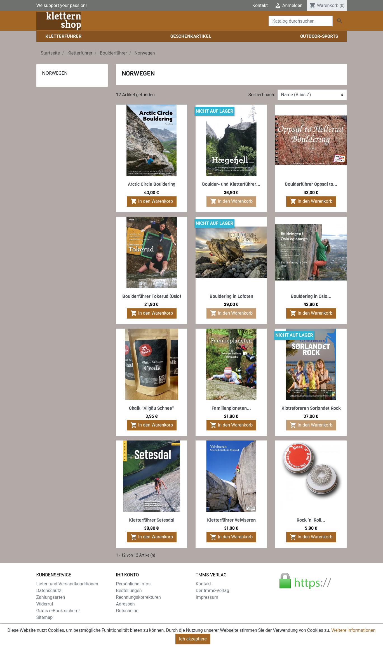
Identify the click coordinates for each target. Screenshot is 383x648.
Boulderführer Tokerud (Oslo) (151, 296)
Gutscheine (127, 610)
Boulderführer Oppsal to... (311, 184)
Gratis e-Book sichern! (58, 610)
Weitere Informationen (353, 631)
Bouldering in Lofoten (231, 296)
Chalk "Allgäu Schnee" (151, 408)
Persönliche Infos (133, 583)
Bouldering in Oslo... (311, 296)
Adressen (125, 604)
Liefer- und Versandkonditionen (67, 583)
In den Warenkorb (151, 201)
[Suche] (301, 21)
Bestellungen (129, 590)
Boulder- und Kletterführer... (231, 184)
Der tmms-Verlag (212, 590)
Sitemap (44, 617)
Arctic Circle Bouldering (151, 184)
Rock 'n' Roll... (311, 520)
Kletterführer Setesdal (151, 520)
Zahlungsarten (50, 597)
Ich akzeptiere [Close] (193, 640)
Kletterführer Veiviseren (231, 520)
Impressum (207, 597)
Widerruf (44, 604)
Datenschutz (48, 590)
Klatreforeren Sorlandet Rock (311, 408)
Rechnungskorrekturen (138, 597)
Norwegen (55, 73)
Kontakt (260, 5)
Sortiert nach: (261, 94)
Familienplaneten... (231, 408)
